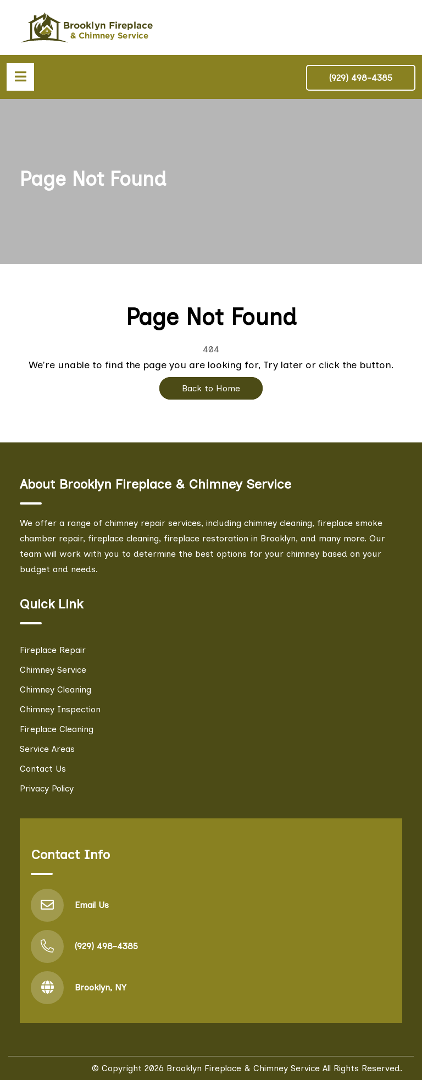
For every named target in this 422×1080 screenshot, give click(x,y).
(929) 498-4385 (360, 78)
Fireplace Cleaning (56, 729)
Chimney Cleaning (55, 689)
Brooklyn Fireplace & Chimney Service (243, 1068)
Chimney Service (53, 669)
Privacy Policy (47, 788)
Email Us (92, 905)
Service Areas (47, 749)
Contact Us (43, 768)
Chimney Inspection (60, 709)
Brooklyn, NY (100, 987)
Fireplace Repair (53, 650)
